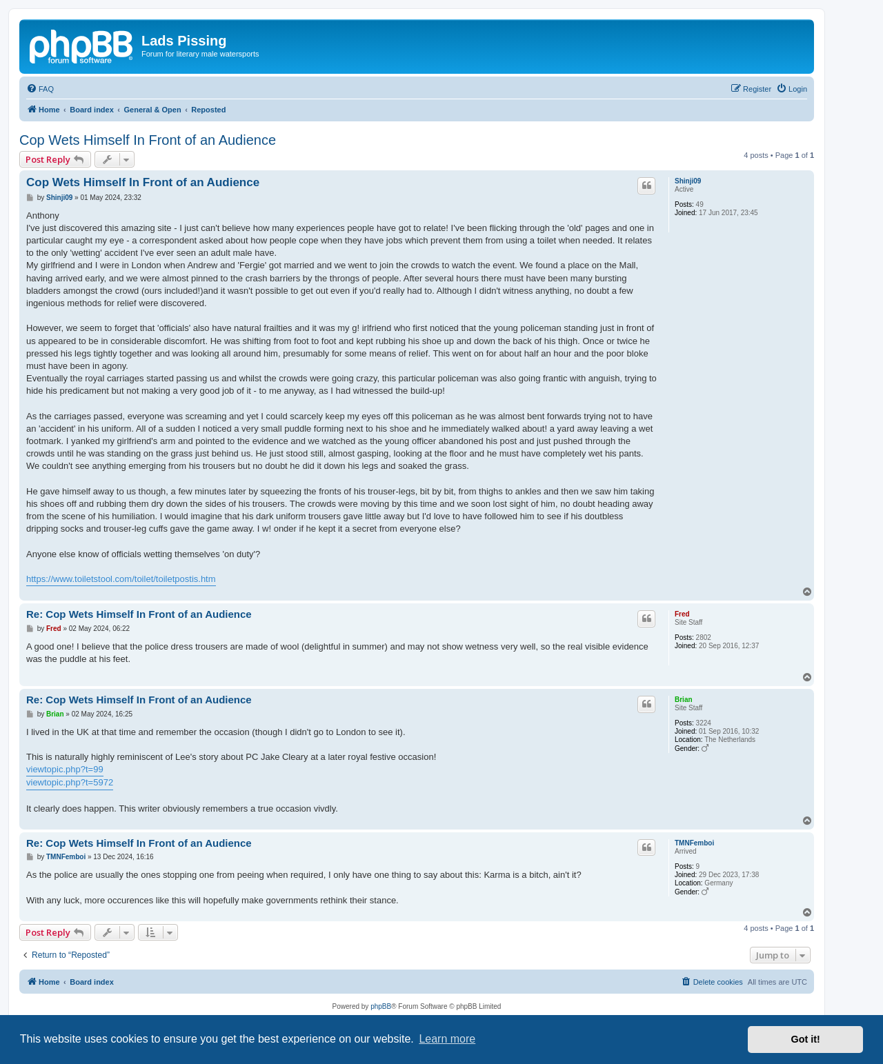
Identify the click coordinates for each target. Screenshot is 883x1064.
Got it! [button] (805, 1039)
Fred (682, 614)
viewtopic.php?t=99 (64, 769)
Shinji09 (688, 181)
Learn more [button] (447, 1039)
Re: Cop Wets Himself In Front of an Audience (139, 614)
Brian (684, 699)
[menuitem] (40, 89)
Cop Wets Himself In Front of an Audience (147, 140)
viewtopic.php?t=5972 (69, 782)
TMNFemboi (694, 843)
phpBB (380, 1006)
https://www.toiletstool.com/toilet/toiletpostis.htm (121, 579)
